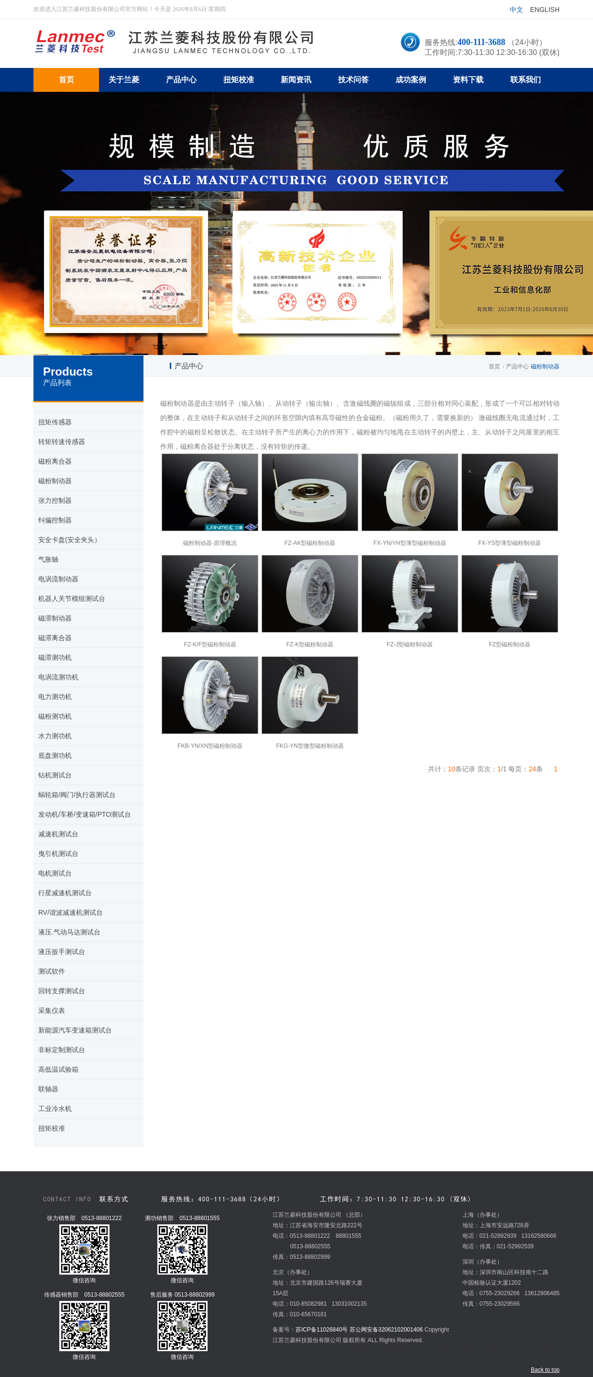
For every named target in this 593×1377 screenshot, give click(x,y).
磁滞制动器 (55, 618)
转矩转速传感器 (61, 441)
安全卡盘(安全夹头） (69, 540)
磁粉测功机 (55, 716)
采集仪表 (51, 1010)
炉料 (403, 1350)
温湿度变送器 (464, 1350)
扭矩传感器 (55, 422)
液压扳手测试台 (61, 951)
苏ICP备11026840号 (322, 1329)
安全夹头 (308, 1361)
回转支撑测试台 (61, 991)
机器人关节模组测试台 (71, 598)
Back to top (545, 1369)
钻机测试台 (55, 775)
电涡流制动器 (58, 579)
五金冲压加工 (428, 1350)
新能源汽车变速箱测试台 (75, 1030)
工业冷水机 (55, 1108)
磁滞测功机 (55, 657)
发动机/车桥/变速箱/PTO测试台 (84, 814)
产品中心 (517, 366)
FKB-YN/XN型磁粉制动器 (209, 746)
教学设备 (284, 1361)
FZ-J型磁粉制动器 (410, 644)
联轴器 (48, 1089)
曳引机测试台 (58, 853)
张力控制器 (55, 500)
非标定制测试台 (61, 1050)
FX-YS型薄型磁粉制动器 (509, 543)
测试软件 (51, 971)
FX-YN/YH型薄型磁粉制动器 (409, 543)
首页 (494, 366)
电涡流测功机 (58, 677)
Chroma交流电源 (504, 1350)
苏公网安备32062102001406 (386, 1329)
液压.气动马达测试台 (69, 932)
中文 (516, 9)
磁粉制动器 (55, 481)
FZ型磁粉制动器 (509, 644)
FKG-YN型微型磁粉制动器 (309, 746)
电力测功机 (55, 696)
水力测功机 (55, 736)
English (545, 9)
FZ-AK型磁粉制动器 (310, 543)
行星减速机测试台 (65, 893)
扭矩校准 (51, 1128)
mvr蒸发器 (316, 1350)
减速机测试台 (58, 834)
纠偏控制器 (55, 520)
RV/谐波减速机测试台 (70, 912)
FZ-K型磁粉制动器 (310, 644)
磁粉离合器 (55, 461)
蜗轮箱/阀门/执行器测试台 (77, 795)
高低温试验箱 (58, 1069)
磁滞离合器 (55, 638)
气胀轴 (48, 559)
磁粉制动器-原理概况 (210, 543)
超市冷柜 (342, 1350)
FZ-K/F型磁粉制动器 (210, 644)
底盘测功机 (55, 755)
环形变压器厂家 (376, 1350)
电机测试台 (55, 873)
